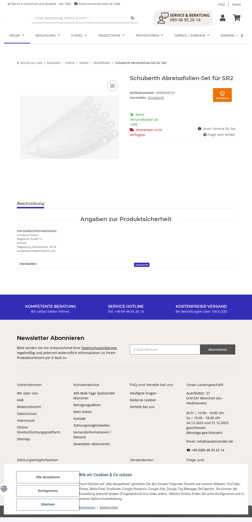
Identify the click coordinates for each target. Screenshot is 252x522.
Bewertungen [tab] (65, 208)
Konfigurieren (52, 491)
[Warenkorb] (238, 20)
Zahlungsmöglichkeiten (91, 430)
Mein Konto (82, 416)
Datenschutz (27, 418)
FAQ (221, 4)
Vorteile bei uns (142, 411)
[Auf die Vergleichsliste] (112, 90)
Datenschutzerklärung (99, 352)
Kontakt (79, 423)
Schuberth (142, 269)
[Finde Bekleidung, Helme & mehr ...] (104, 20)
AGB (20, 404)
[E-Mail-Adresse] (165, 354)
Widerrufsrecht (29, 411)
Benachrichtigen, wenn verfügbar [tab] (119, 208)
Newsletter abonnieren (91, 448)
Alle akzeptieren (52, 479)
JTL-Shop (227, 516)
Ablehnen (52, 503)
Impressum (26, 425)
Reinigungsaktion (87, 409)
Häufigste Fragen (143, 398)
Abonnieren (217, 354)
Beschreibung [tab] (30, 208)
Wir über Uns (27, 398)
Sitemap (23, 443)
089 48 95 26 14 (185, 22)
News (236, 4)
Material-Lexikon (143, 404)
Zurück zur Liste (31, 67)
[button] (222, 20)
